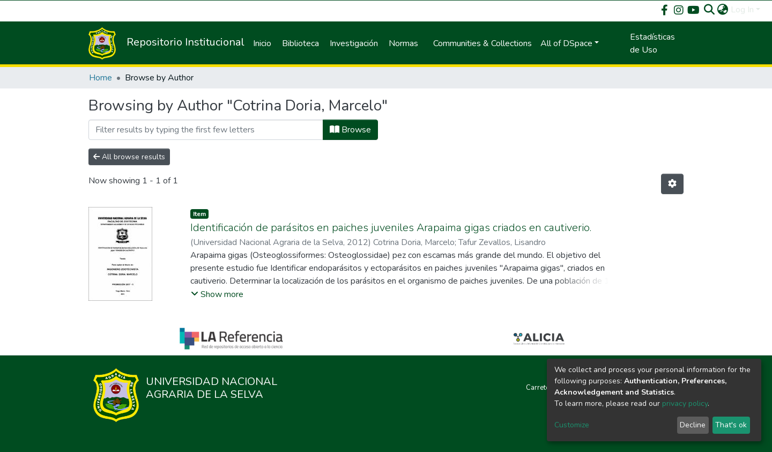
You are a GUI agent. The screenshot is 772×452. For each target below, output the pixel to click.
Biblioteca (300, 43)
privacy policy (685, 403)
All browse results (129, 157)
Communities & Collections (482, 43)
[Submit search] (709, 9)
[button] (723, 9)
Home (100, 78)
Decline (693, 425)
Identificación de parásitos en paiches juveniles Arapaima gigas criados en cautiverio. (390, 227)
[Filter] (205, 130)
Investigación (354, 43)
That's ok (731, 425)
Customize (571, 425)
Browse (350, 130)
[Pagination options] (672, 184)
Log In (742, 10)
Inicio (262, 43)
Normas (403, 43)
